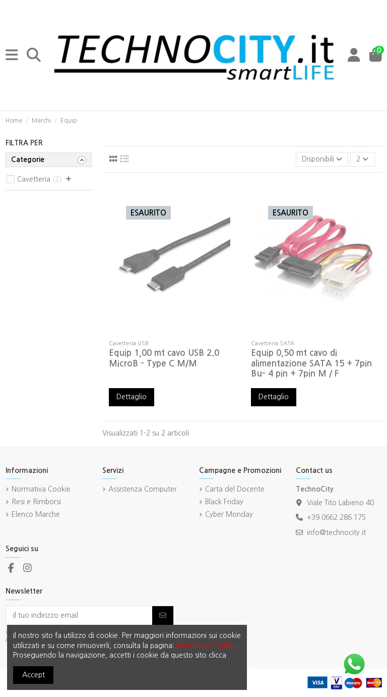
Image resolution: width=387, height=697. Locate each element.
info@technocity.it (336, 532)
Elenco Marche (36, 514)
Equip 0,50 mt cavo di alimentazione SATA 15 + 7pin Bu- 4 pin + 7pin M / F (311, 363)
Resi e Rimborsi (36, 501)
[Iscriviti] (162, 615)
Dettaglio (131, 396)
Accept (33, 674)
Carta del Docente (235, 489)
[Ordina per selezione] (322, 159)
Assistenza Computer (142, 489)
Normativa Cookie (41, 489)
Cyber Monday (229, 514)
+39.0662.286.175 (336, 517)
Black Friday (224, 501)
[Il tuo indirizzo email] (79, 615)
